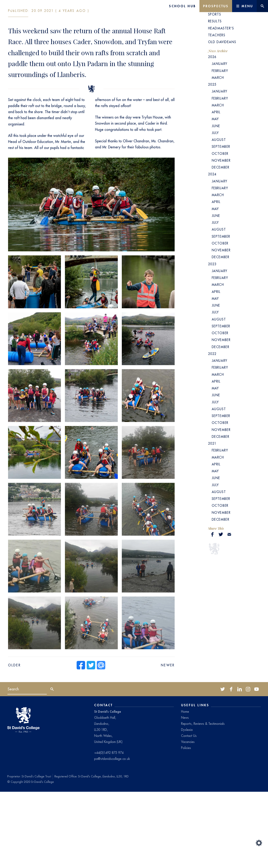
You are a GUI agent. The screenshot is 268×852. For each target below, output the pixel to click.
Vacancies (188, 802)
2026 (212, 117)
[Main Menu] (244, 6)
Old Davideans (222, 102)
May (215, 179)
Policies (186, 808)
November (221, 221)
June (216, 186)
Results (215, 81)
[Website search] (262, 6)
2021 (212, 504)
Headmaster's (221, 88)
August (219, 200)
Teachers (216, 95)
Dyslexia (187, 790)
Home (185, 772)
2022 (212, 414)
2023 (212, 324)
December (220, 228)
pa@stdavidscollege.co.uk (112, 819)
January (219, 124)
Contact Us (189, 796)
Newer (168, 725)
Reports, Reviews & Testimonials (203, 784)
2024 (212, 234)
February (220, 131)
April (216, 172)
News (185, 778)
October (220, 214)
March (218, 138)
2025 (212, 145)
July (215, 193)
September (221, 207)
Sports (214, 75)
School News (221, 68)
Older (14, 725)
